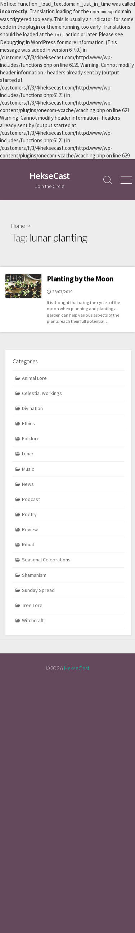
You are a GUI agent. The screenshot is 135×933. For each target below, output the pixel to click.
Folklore (31, 438)
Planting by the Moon (80, 278)
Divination (32, 407)
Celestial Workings (42, 392)
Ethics (28, 422)
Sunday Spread (38, 589)
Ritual (28, 544)
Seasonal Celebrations (46, 559)
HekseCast (77, 667)
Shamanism (34, 574)
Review (30, 528)
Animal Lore (34, 377)
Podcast (31, 498)
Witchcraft (33, 619)
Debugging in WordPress (28, 41)
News (28, 483)
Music (28, 468)
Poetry (29, 513)
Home (18, 225)
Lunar (27, 453)
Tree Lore (32, 604)
